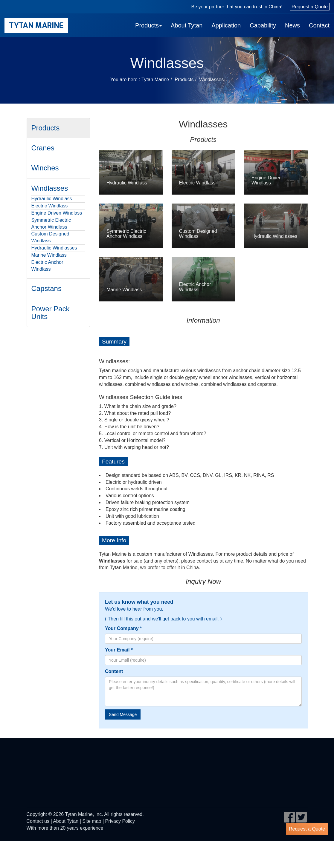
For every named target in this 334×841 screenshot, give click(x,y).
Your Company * (123, 628)
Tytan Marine (36, 25)
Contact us (38, 821)
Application (226, 25)
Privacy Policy (120, 821)
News (292, 25)
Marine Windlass (49, 255)
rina (34, 784)
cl (122, 764)
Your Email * (119, 649)
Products (184, 79)
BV (82, 764)
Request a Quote (310, 6)
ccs (168, 764)
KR (232, 764)
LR (267, 764)
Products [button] (148, 25)
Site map (91, 821)
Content (114, 671)
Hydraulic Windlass (51, 198)
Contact (319, 25)
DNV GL (198, 764)
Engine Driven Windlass (56, 212)
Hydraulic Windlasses (54, 247)
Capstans (46, 288)
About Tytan (186, 25)
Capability (263, 25)
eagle (48, 764)
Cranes (42, 148)
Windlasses (211, 79)
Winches (45, 168)
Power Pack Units (50, 313)
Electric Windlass (49, 205)
